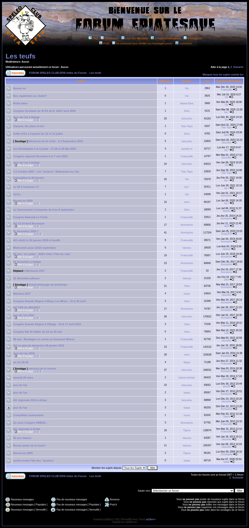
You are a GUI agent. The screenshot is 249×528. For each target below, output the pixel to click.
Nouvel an (19, 88)
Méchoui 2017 (22, 293)
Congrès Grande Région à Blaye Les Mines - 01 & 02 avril (49, 301)
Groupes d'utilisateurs (165, 38)
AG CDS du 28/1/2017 (26, 307)
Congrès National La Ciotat (30, 217)
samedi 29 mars (23, 377)
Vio (187, 88)
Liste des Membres (134, 38)
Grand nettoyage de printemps (47, 284)
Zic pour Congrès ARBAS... (30, 422)
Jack (226, 226)
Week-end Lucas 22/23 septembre (34, 247)
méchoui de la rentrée (42, 368)
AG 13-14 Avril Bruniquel (28, 223)
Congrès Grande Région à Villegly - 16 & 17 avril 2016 (47, 324)
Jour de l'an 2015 (24, 353)
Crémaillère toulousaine (28, 415)
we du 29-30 (20, 362)
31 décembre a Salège (27, 261)
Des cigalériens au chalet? (30, 95)
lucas (187, 293)
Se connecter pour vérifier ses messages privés (142, 43)
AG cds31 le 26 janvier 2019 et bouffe (36, 240)
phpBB (107, 519)
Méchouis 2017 (35, 270)
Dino (187, 110)
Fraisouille (226, 89)
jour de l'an (20, 385)
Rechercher (109, 38)
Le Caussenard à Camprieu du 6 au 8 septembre (43, 209)
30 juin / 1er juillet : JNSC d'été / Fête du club (41, 254)
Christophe (226, 454)
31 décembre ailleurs (26, 278)
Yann (187, 285)
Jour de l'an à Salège (26, 117)
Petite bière (20, 103)
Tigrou (226, 416)
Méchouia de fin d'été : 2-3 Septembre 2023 (55, 141)
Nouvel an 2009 (23, 453)
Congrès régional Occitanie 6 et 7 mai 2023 (40, 156)
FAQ (93, 38)
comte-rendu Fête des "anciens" (33, 460)
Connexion (183, 43)
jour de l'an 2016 (23, 315)
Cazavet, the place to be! (28, 126)
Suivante (238, 67)
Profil (104, 43)
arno (186, 201)
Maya (187, 362)
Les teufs (21, 56)
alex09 (226, 386)
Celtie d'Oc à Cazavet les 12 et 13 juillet (38, 133)
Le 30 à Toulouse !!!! (26, 186)
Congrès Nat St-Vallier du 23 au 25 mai (37, 331)
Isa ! (226, 112)
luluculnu (187, 118)
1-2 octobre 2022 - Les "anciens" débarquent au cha (46, 171)
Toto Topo (187, 126)
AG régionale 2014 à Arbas (30, 400)
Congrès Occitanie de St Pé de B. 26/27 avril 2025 (44, 110)
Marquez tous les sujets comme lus (223, 74)
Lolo (226, 333)
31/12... (17, 194)
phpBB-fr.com (131, 522)
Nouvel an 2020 (23, 200)
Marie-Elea (186, 103)
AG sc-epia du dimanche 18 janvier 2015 (38, 345)
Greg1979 (226, 233)
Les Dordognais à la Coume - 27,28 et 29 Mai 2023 (44, 148)
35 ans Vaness (22, 438)
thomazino (226, 195)
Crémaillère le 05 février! (28, 177)
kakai (187, 392)
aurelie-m (186, 148)
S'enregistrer (193, 38)
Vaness (226, 211)
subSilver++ (151, 519)
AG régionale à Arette (26, 429)
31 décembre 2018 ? (26, 231)
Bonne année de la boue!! (29, 445)
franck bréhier (187, 377)
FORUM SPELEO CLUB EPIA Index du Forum (58, 72)
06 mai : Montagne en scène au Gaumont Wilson (43, 339)
